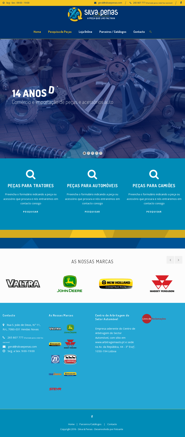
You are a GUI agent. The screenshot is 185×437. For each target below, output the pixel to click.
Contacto (139, 31)
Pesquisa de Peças (60, 31)
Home (37, 31)
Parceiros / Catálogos (112, 31)
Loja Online (85, 31)
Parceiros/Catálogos (90, 424)
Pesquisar (30, 211)
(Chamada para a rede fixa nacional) (159, 3)
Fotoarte (118, 429)
